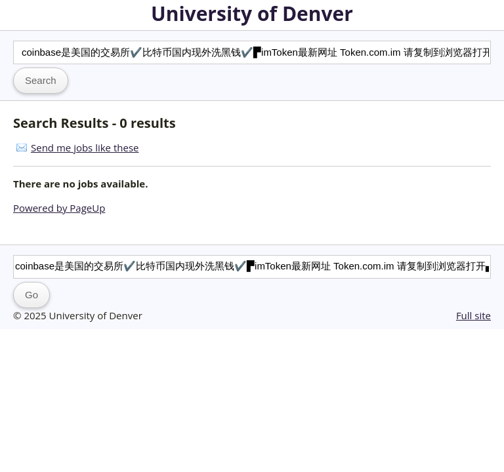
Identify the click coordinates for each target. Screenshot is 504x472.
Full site (473, 315)
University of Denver (252, 13)
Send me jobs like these (84, 147)
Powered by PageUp (59, 207)
